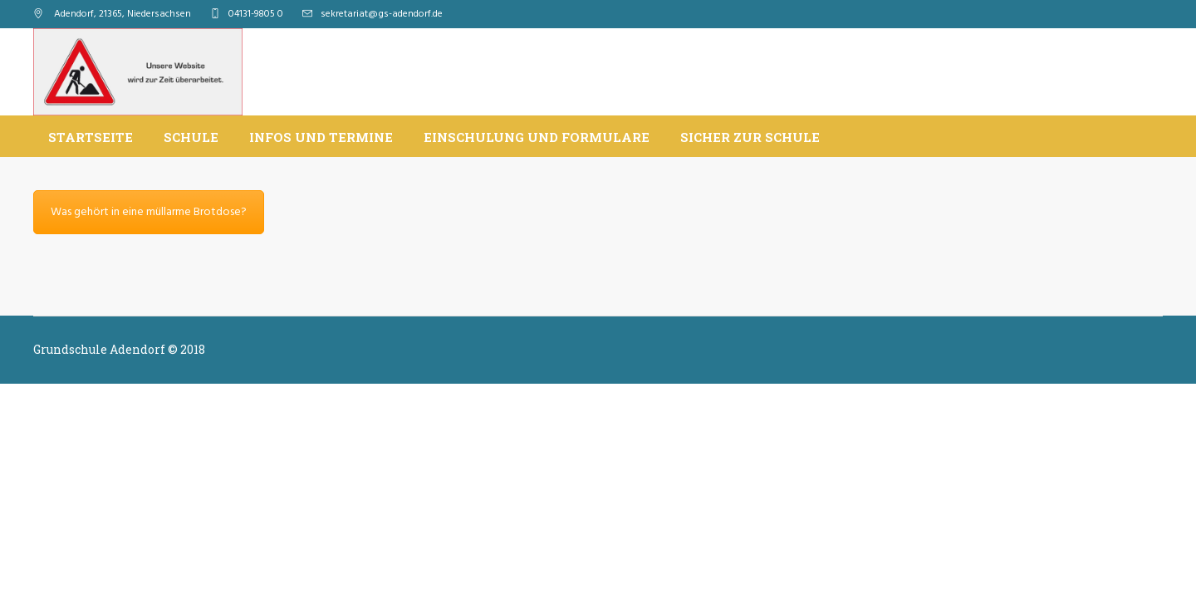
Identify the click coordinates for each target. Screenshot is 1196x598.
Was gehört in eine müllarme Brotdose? (149, 212)
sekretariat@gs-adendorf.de (382, 14)
